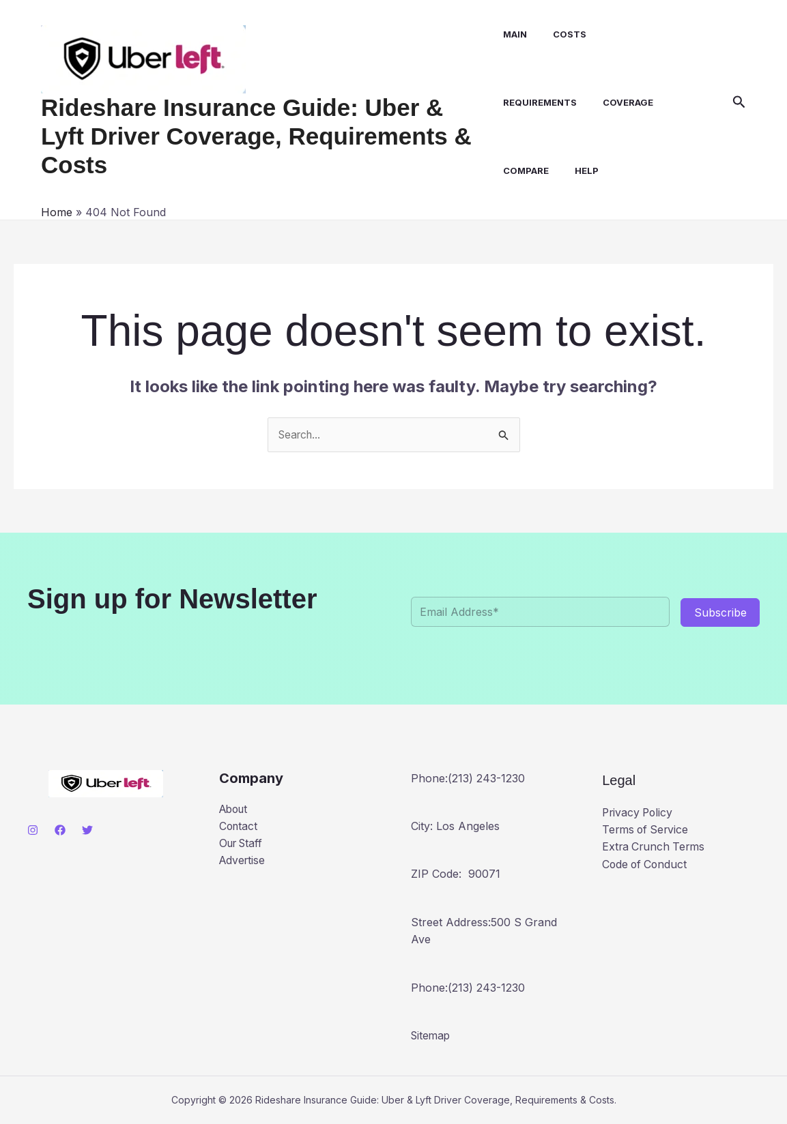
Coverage (621, 102)
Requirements (537, 102)
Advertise (243, 861)
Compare (523, 170)
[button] (739, 102)
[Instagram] (32, 830)
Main (512, 34)
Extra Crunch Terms (655, 847)
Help (580, 170)
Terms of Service (646, 830)
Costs (562, 34)
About (235, 809)
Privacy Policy (639, 812)
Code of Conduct (646, 865)
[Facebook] (60, 830)
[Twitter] (87, 830)
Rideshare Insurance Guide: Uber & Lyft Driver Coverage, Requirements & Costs (256, 136)
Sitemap (432, 1036)
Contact (239, 826)
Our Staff (243, 844)
